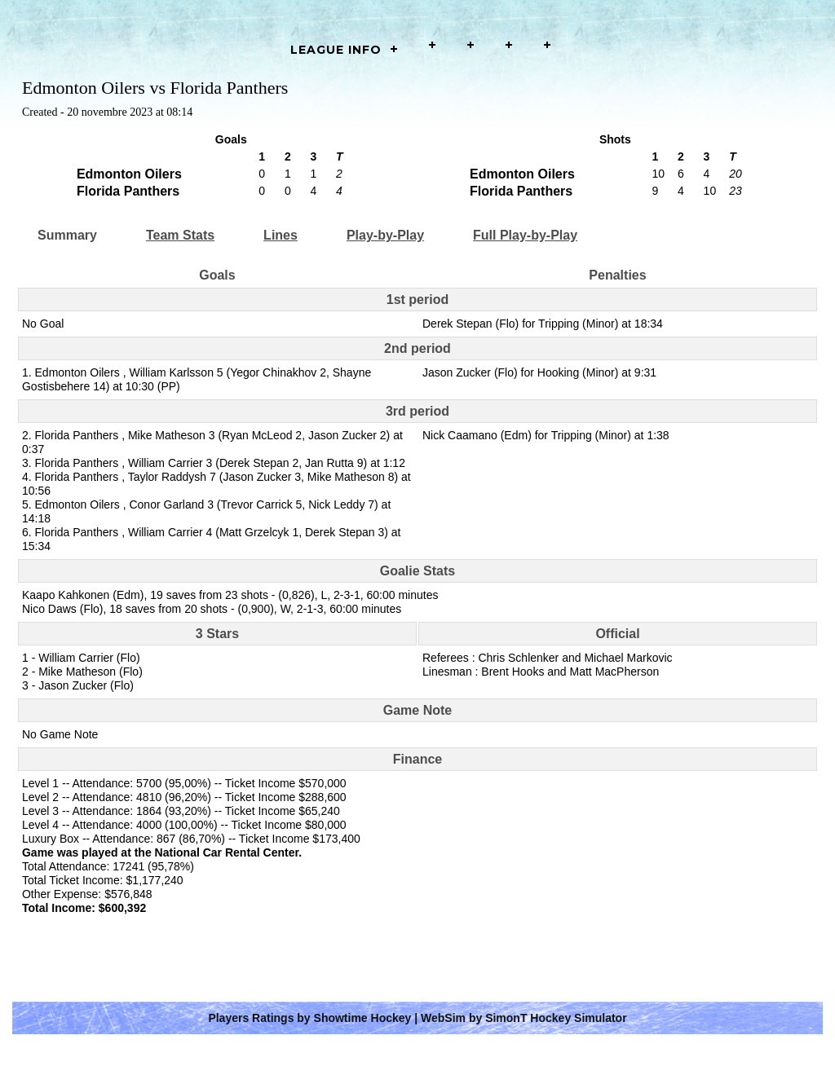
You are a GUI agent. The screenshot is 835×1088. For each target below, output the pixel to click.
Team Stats (180, 235)
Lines (280, 235)
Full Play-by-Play (525, 235)
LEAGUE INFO (336, 49)
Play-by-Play (385, 235)
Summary (67, 235)
